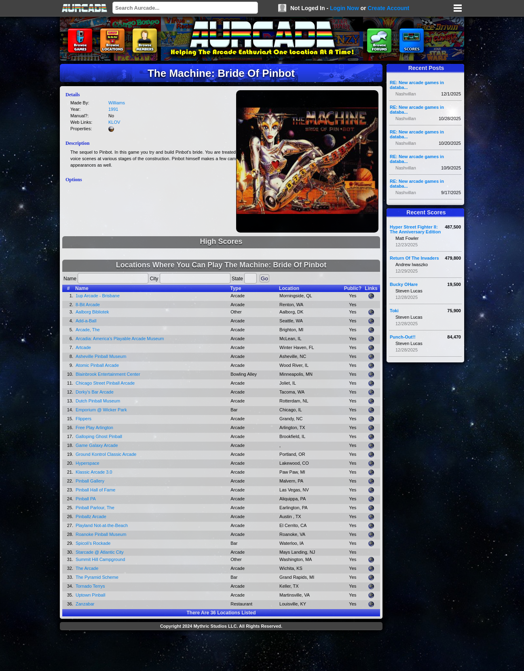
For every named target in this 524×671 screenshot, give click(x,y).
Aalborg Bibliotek (92, 311)
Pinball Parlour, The (95, 507)
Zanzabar (85, 603)
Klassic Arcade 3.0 (94, 472)
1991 (113, 109)
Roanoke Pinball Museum (101, 534)
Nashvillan (405, 93)
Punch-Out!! (403, 336)
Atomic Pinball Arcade (97, 365)
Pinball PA (86, 498)
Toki (394, 310)
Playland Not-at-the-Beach (102, 525)
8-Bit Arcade (88, 304)
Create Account (388, 8)
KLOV (114, 122)
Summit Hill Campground (100, 559)
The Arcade (87, 568)
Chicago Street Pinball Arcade (105, 383)
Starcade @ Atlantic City (100, 552)
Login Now (344, 8)
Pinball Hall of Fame (95, 489)
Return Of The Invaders (414, 258)
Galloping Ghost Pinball (99, 436)
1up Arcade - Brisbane (98, 295)
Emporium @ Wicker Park (101, 409)
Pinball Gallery (90, 480)
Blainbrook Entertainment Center (108, 374)
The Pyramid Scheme (97, 577)
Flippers (83, 418)
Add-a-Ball (86, 320)
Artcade (83, 347)
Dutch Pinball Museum (98, 400)
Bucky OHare (404, 284)
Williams (116, 102)
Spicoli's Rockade (93, 543)
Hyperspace (87, 463)
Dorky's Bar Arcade (95, 391)
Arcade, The (88, 329)
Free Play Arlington (94, 427)
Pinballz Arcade (91, 516)
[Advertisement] (221, 651)
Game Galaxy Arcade (97, 445)
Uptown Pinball (90, 595)
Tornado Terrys (90, 586)
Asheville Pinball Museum (101, 356)
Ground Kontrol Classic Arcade (106, 454)
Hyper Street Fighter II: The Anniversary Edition (415, 229)
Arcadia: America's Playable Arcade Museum (120, 338)
